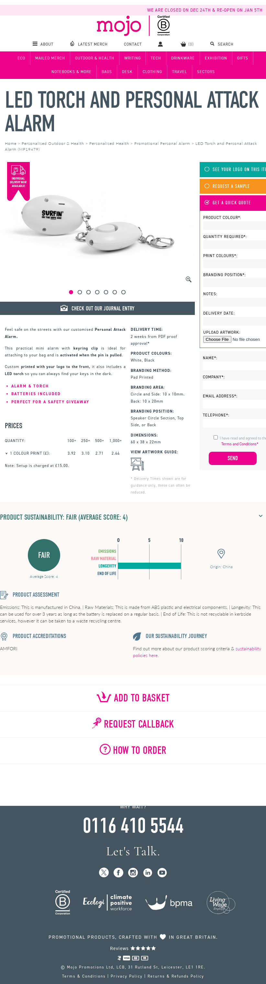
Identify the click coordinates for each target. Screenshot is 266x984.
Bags (107, 71)
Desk (127, 71)
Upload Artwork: (221, 332)
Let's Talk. (133, 851)
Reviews (133, 948)
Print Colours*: (220, 255)
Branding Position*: (224, 274)
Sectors (206, 71)
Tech (156, 58)
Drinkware (183, 58)
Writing (132, 58)
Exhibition (216, 58)
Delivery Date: (219, 313)
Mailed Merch (50, 58)
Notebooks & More (71, 71)
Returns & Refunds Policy (176, 976)
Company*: (214, 377)
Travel (179, 71)
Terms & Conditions (84, 976)
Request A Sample (227, 186)
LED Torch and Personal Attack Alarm (132, 111)
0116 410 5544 (133, 826)
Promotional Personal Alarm (162, 143)
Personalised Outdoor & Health (53, 143)
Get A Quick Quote (228, 203)
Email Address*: (220, 396)
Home (11, 143)
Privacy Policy (127, 976)
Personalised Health (109, 143)
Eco (21, 58)
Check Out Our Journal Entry (97, 308)
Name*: (210, 358)
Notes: (210, 294)
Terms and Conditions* (239, 444)
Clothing (152, 71)
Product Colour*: (222, 217)
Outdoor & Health (94, 58)
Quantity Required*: (225, 236)
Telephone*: (216, 415)
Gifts (242, 58)
